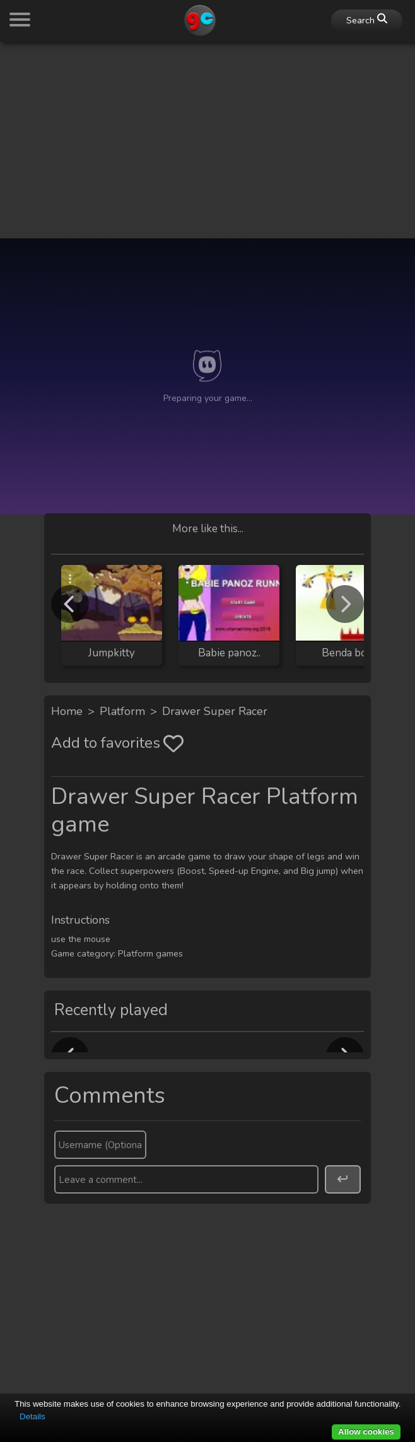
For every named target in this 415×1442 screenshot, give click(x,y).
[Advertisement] (207, 140)
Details (32, 1416)
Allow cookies (366, 1431)
